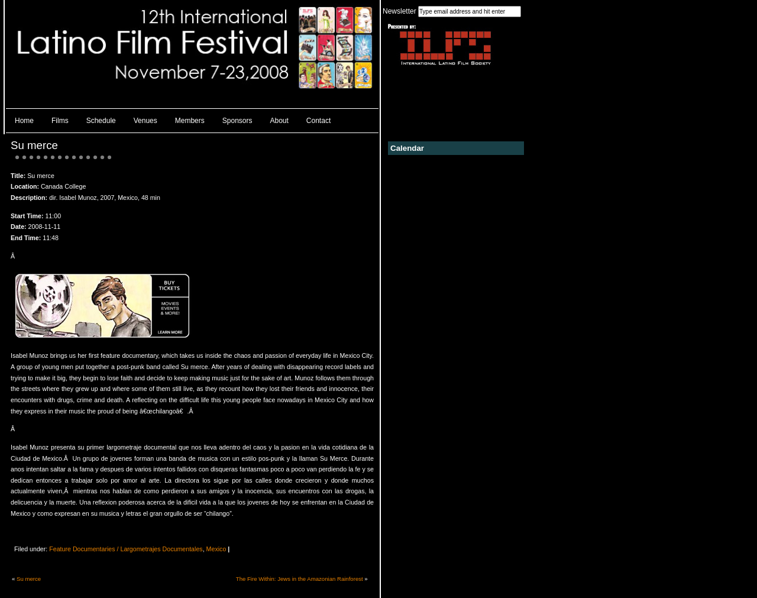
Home (24, 121)
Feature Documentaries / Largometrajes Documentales (125, 548)
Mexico (216, 548)
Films (60, 121)
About (279, 121)
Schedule (101, 121)
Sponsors (237, 121)
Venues (145, 121)
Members (190, 121)
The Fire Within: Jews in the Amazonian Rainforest (299, 579)
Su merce (34, 145)
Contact (318, 121)
